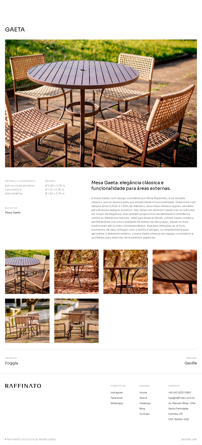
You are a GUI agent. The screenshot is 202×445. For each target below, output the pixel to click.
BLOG (171, 7)
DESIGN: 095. (189, 440)
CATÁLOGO (151, 7)
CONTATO (191, 7)
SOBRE (129, 7)
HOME (111, 7)
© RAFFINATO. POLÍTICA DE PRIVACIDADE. (30, 440)
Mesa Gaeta (13, 213)
